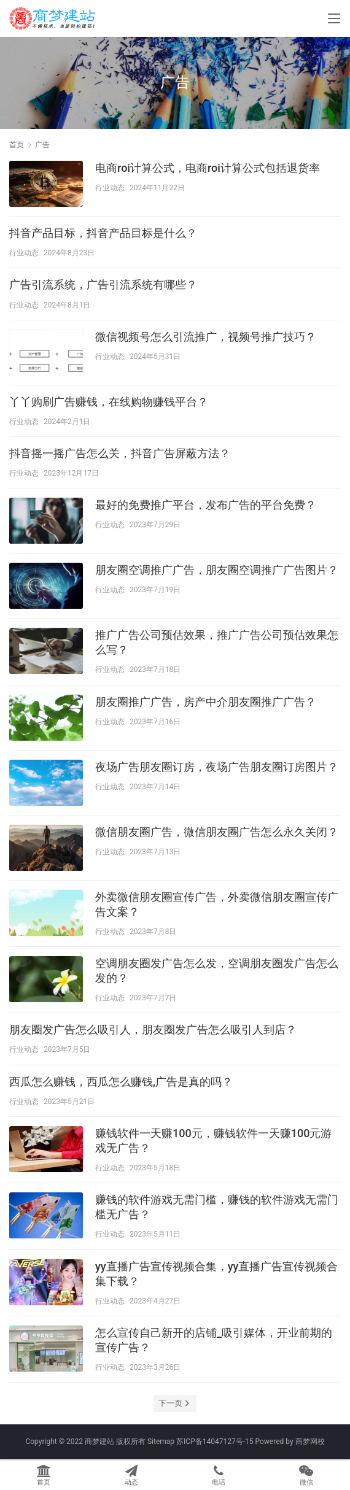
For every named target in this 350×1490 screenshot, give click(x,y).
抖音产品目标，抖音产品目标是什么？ (103, 232)
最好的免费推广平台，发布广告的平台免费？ (205, 504)
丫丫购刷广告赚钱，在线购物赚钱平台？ (108, 401)
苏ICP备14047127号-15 (214, 1441)
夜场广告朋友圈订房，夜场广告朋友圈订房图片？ (216, 766)
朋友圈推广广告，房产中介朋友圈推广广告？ (205, 701)
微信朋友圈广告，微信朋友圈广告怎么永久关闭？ (216, 831)
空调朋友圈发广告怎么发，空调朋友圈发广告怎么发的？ (216, 970)
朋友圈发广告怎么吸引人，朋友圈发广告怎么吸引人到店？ (153, 1029)
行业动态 (110, 187)
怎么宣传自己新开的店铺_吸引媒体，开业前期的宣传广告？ (213, 1340)
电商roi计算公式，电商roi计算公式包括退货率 (207, 167)
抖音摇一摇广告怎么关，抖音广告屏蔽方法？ (119, 453)
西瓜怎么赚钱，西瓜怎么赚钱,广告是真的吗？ (121, 1081)
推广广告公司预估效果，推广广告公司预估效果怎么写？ (216, 642)
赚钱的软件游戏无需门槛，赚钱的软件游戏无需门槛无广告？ (216, 1207)
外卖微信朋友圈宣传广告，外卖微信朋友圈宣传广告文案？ (216, 904)
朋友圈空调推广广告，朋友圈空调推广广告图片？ (216, 569)
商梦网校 (310, 1441)
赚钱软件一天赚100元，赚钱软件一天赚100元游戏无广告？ (213, 1140)
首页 (16, 145)
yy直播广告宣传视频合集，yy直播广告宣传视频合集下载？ (216, 1273)
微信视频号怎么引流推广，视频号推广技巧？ (205, 336)
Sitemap (160, 1441)
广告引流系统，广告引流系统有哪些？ (103, 284)
